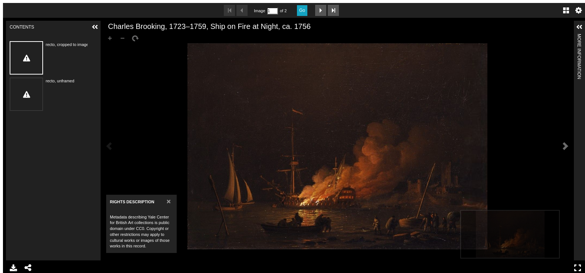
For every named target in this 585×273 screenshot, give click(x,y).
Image (259, 11)
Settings (578, 10)
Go (302, 10)
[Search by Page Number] (272, 10)
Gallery (566, 10)
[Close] (169, 201)
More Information (579, 37)
